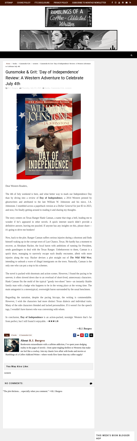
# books (14, 340)
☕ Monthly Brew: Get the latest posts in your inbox (114, 191)
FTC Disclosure (42, 3)
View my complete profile (106, 252)
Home (8, 64)
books (15, 64)
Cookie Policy (23, 3)
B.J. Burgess (116, 222)
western (35, 64)
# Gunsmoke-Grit (25, 340)
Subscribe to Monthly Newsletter (89, 3)
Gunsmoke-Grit (24, 64)
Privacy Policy (61, 3)
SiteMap (9, 3)
